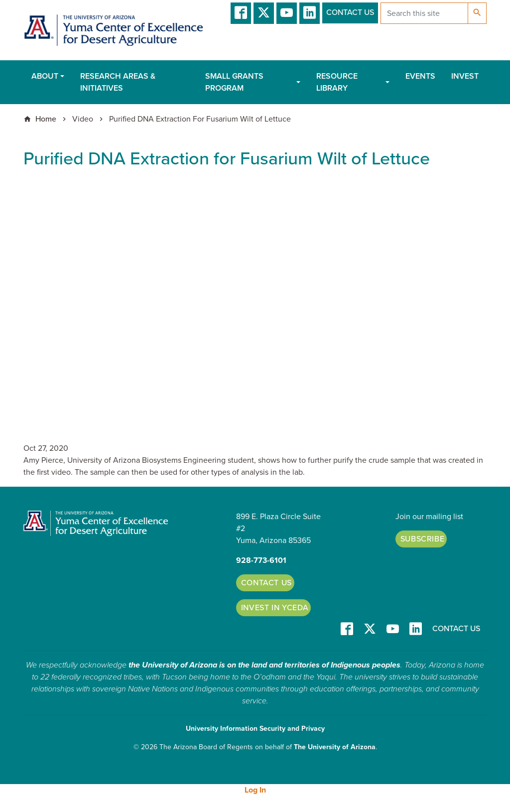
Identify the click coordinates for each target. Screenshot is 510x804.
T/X (264, 13)
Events (420, 76)
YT (286, 13)
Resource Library (337, 82)
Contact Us (350, 12)
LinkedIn (309, 13)
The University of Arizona (335, 747)
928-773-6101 (261, 560)
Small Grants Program (234, 82)
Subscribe (422, 539)
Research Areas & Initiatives (117, 82)
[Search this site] (424, 13)
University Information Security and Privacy (255, 728)
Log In (255, 790)
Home (45, 119)
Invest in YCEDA (275, 608)
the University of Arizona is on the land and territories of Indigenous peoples (264, 665)
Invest (465, 76)
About (44, 76)
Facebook (241, 13)
